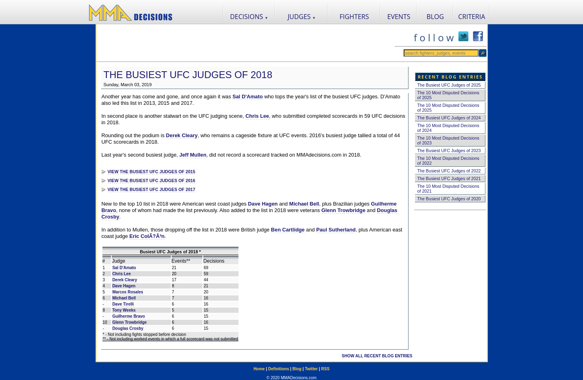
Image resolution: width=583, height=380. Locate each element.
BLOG (435, 16)
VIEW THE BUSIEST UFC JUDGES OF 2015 (152, 171)
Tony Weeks (123, 310)
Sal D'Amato (247, 96)
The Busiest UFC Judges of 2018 (188, 74)
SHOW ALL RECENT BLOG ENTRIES (377, 356)
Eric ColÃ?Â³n (147, 236)
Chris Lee (257, 116)
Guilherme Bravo (128, 316)
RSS (325, 369)
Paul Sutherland (335, 230)
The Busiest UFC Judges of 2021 (449, 178)
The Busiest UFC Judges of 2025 (449, 85)
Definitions (278, 369)
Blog (296, 369)
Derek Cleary (182, 135)
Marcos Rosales (127, 292)
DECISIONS (249, 16)
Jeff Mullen (192, 155)
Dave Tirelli (123, 304)
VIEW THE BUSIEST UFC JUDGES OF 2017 (152, 189)
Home (259, 369)
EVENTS (399, 16)
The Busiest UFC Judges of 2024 (449, 117)
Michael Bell (304, 204)
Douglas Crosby (127, 328)
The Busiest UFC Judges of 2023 (449, 150)
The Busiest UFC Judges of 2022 (449, 170)
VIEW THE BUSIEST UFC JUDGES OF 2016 (152, 180)
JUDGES (302, 16)
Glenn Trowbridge (343, 210)
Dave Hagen (263, 204)
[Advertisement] (245, 43)
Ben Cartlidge (287, 230)
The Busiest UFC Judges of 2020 (449, 198)
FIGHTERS (354, 16)
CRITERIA (471, 16)
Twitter (311, 369)
